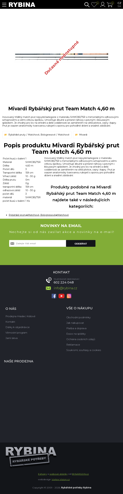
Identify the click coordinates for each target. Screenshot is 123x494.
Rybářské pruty (17, 134)
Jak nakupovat (75, 322)
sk (119, 6)
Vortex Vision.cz (61, 479)
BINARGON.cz (80, 474)
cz (119, 3)
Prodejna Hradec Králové (20, 316)
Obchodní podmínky (78, 317)
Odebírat (81, 243)
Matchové (63, 134)
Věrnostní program (16, 332)
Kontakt (10, 321)
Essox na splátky (76, 333)
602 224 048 (64, 282)
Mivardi (83, 134)
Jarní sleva (11, 338)
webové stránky (58, 474)
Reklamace (73, 344)
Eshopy (42, 474)
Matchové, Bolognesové (42, 134)
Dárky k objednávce (17, 327)
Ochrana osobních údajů (80, 339)
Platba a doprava (76, 328)
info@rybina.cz (65, 288)
